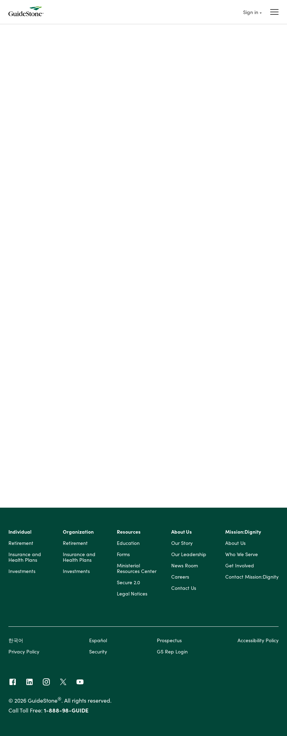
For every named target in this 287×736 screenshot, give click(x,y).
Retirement (20, 545)
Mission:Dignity (243, 533)
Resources (129, 533)
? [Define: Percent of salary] (83, 452)
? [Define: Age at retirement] (83, 298)
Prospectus (169, 642)
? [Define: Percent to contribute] (83, 266)
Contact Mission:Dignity (252, 578)
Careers (180, 578)
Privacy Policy (23, 653)
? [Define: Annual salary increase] (83, 348)
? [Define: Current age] (83, 282)
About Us (181, 533)
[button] (143, 223)
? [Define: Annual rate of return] (83, 332)
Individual (20, 533)
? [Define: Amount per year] (83, 467)
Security (98, 653)
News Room (184, 567)
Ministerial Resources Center (136, 570)
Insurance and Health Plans (24, 559)
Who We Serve (241, 556)
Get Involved (239, 567)
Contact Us (183, 590)
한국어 (15, 642)
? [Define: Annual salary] (83, 250)
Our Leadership (188, 556)
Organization (78, 533)
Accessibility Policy (258, 642)
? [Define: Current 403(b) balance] (83, 314)
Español (98, 642)
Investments (21, 573)
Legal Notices (132, 595)
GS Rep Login (172, 653)
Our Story (182, 545)
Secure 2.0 (128, 584)
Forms (123, 556)
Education (128, 545)
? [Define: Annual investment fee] (83, 367)
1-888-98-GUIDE (66, 712)
